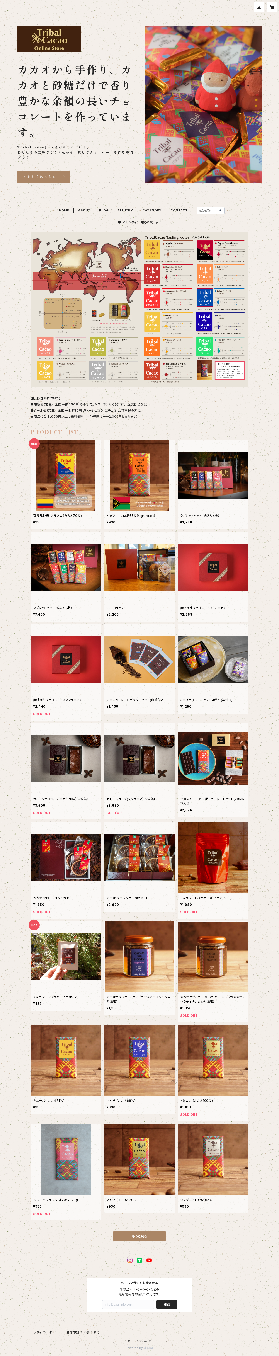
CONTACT (179, 210)
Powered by (139, 1348)
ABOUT (84, 210)
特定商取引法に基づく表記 (83, 1332)
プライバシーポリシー (47, 1332)
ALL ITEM (125, 210)
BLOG (104, 210)
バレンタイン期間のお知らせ (139, 222)
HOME (64, 210)
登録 (167, 1304)
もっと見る (139, 1236)
